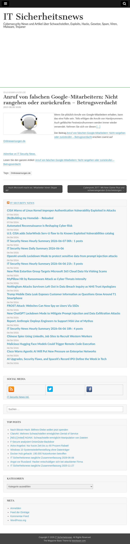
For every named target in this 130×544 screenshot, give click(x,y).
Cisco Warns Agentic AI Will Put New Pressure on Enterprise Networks (51, 351)
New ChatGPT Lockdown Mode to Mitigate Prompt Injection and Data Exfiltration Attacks (63, 313)
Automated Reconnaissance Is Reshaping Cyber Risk (39, 225)
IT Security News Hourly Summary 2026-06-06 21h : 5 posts (45, 263)
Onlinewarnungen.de (14, 92)
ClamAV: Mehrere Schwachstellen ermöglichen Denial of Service (44, 433)
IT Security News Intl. (18, 397)
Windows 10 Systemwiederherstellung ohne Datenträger (39, 449)
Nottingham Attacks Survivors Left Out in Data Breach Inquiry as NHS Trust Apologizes (61, 286)
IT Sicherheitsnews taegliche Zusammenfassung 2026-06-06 (42, 457)
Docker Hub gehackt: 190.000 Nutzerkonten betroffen (38, 453)
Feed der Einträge (19, 512)
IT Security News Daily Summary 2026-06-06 (35, 248)
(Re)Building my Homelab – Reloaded (30, 218)
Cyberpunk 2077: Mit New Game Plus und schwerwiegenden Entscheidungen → (103, 189)
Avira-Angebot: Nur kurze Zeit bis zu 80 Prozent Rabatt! (39, 445)
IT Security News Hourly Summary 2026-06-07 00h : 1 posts (45, 241)
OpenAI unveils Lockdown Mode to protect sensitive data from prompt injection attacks (62, 256)
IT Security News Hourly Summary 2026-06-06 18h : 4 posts (45, 328)
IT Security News (22, 203)
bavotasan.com (79, 541)
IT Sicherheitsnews (43, 17)
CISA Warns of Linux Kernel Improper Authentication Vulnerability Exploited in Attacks (61, 210)
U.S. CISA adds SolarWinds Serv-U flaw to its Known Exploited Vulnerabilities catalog (60, 233)
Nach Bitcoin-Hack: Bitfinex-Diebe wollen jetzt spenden (39, 429)
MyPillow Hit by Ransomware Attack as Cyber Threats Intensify (46, 279)
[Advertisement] (65, 64)
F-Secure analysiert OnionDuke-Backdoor (32, 441)
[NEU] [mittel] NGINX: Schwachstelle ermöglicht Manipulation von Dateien (49, 437)
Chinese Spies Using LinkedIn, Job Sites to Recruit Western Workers (49, 336)
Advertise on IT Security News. (19, 153)
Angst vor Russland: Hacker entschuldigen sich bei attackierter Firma (46, 461)
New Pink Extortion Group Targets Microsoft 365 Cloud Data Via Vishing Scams (57, 271)
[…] (98, 126)
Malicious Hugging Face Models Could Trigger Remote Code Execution (51, 344)
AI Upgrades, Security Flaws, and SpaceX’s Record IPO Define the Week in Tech (56, 359)
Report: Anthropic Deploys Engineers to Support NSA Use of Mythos (50, 321)
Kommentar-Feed (19, 516)
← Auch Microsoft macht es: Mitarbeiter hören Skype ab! (31, 189)
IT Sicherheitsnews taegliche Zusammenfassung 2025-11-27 (42, 465)
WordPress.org (18, 520)
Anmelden (15, 508)
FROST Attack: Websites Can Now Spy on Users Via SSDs (43, 305)
